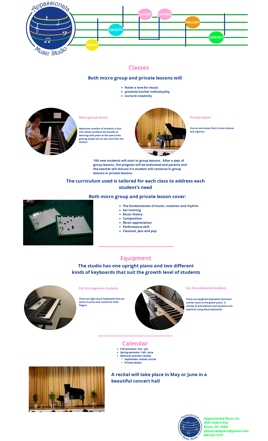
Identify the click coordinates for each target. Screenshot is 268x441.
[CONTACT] (216, 37)
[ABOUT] (92, 45)
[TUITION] (165, 14)
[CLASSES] (145, 14)
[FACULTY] (115, 30)
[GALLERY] (192, 22)
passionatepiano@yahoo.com (226, 431)
